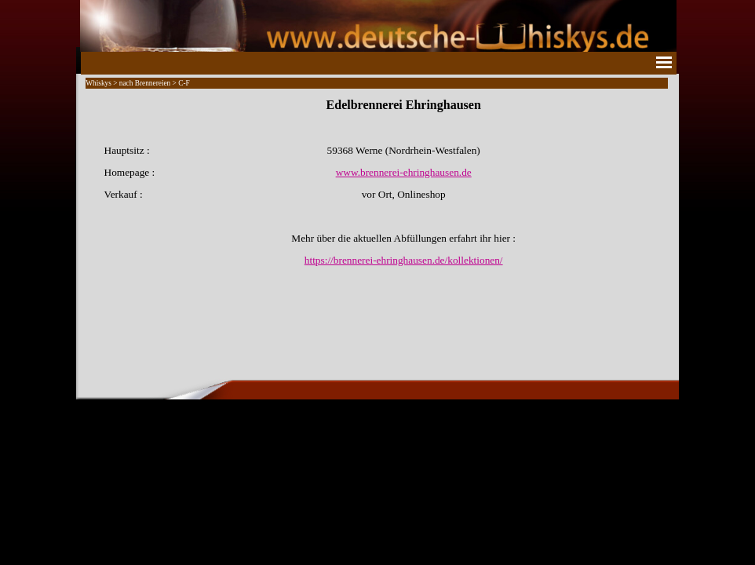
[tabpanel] (377, 182)
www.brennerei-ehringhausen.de (404, 172)
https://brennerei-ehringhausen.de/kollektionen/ (404, 260)
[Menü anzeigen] (664, 62)
